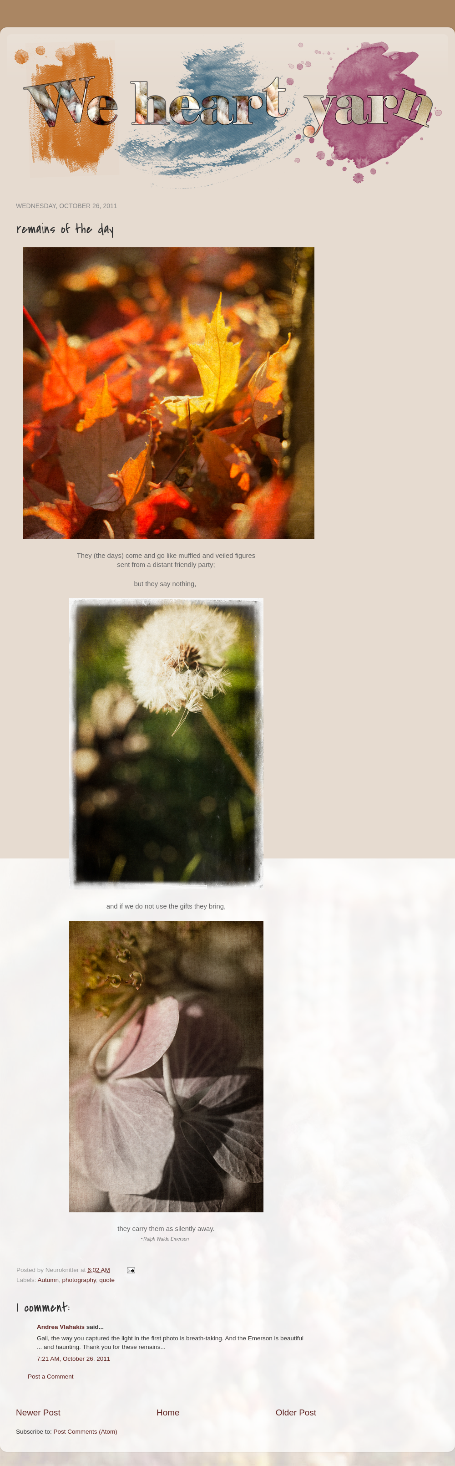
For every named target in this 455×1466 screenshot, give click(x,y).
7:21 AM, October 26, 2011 (73, 1358)
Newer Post (38, 1412)
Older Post (296, 1412)
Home (168, 1412)
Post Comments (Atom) (85, 1431)
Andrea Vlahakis (61, 1326)
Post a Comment (51, 1376)
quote (107, 1280)
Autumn (48, 1280)
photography (79, 1280)
